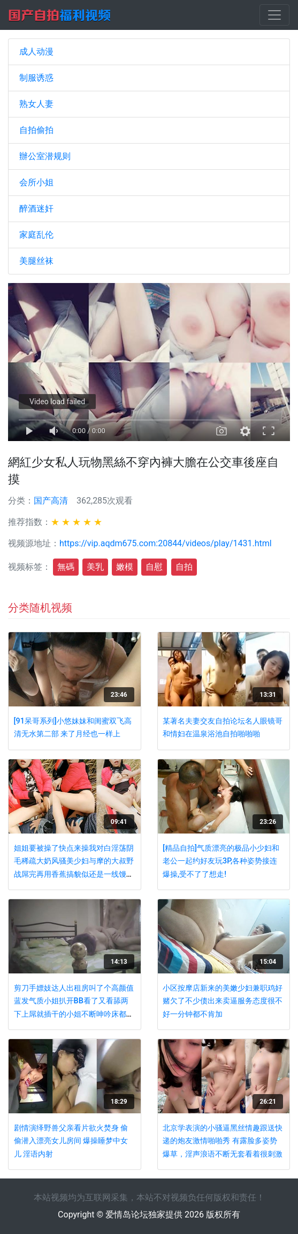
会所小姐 (36, 182)
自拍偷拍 (36, 130)
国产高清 (51, 501)
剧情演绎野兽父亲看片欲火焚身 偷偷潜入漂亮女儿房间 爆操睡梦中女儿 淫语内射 (71, 1141)
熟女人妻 (36, 104)
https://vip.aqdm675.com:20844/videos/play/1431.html (165, 543)
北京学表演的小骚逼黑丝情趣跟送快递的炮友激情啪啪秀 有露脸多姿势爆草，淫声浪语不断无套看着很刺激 (222, 1141)
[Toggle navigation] (274, 15)
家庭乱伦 (36, 235)
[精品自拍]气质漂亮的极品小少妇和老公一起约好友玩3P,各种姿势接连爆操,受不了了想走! (221, 861)
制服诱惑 (36, 78)
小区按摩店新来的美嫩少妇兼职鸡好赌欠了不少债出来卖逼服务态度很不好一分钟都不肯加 (222, 1001)
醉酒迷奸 (36, 208)
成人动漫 (36, 51)
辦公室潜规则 (45, 156)
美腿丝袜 (36, 261)
